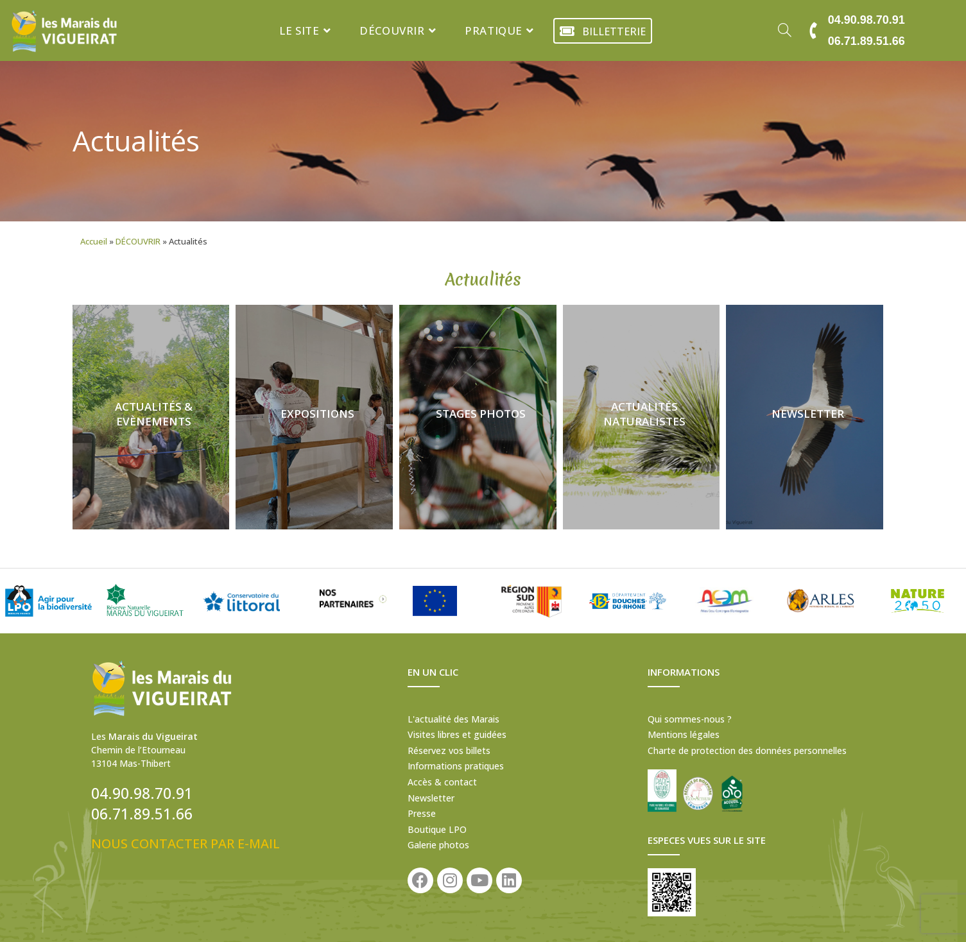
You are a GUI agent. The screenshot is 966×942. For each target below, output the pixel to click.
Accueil (93, 241)
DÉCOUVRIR (138, 241)
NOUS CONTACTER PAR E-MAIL (185, 843)
